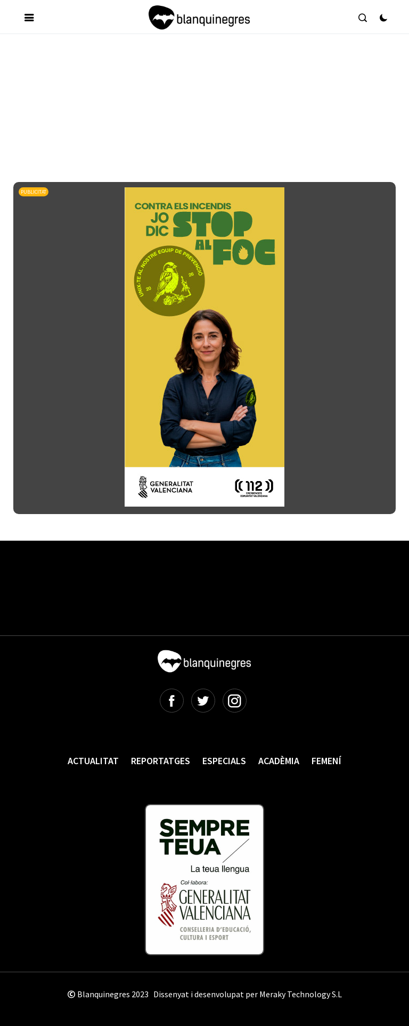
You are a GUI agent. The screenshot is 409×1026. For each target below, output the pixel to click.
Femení (326, 761)
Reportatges (160, 761)
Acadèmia (278, 761)
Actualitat (93, 761)
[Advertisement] (207, 74)
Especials (224, 761)
